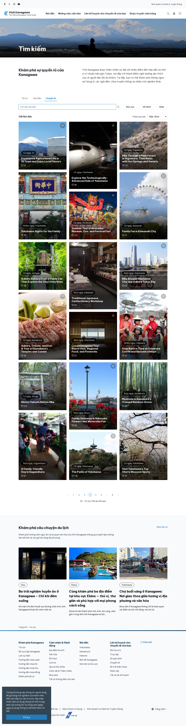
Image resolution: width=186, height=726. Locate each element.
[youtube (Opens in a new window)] (19, 4)
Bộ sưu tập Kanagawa (29, 651)
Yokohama (85, 647)
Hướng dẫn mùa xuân (29, 659)
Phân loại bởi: (139, 116)
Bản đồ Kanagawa (88, 659)
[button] (174, 13)
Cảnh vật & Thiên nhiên (60, 670)
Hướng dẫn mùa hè (28, 663)
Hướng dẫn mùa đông (29, 672)
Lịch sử (52, 662)
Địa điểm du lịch (56, 650)
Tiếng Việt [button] (158, 709)
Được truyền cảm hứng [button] (143, 13)
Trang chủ (23, 627)
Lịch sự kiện (24, 655)
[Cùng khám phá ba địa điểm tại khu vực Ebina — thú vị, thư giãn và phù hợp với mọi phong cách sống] (93, 582)
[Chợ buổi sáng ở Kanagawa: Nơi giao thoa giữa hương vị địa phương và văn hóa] (143, 579)
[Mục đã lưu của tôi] (180, 13)
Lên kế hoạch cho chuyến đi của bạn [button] (105, 13)
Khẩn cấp (114, 670)
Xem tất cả (162, 527)
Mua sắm (53, 675)
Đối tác (54, 709)
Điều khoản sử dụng (72, 709)
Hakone (83, 655)
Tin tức (22, 647)
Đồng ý (26, 717)
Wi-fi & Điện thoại (118, 666)
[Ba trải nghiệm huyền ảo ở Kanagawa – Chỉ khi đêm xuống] (43, 579)
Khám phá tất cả (26, 676)
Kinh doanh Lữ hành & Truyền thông (166, 4)
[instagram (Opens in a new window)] (14, 4)
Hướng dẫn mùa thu (28, 668)
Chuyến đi (51, 98)
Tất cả (24, 98)
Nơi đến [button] (50, 13)
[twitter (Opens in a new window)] (9, 4)
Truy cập (114, 654)
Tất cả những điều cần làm (62, 679)
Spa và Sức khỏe (57, 666)
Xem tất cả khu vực (89, 663)
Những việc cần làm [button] (69, 13)
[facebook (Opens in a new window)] (4, 4)
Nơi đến (37, 98)
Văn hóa (53, 654)
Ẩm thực (53, 658)
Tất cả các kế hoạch (119, 675)
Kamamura (85, 651)
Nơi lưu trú (115, 650)
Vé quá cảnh (116, 658)
